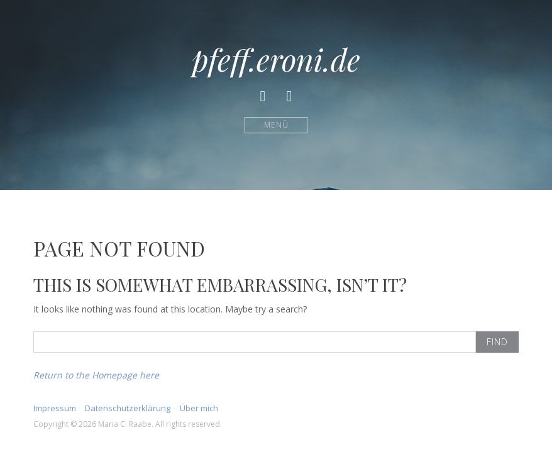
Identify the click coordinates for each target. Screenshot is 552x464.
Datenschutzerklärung (127, 408)
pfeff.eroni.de (276, 59)
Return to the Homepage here (96, 375)
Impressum (54, 408)
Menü (276, 124)
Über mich (199, 408)
